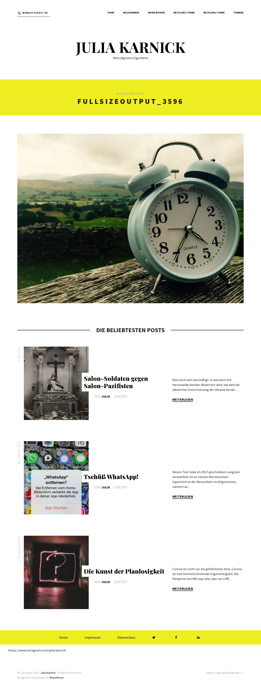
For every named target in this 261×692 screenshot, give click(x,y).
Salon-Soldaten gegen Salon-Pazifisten (116, 382)
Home (111, 12)
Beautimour (57, 677)
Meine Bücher (156, 12)
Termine (238, 12)
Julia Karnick (130, 46)
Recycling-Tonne (184, 12)
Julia (105, 396)
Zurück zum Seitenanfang (225, 673)
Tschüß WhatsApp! (111, 477)
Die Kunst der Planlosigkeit (124, 571)
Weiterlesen (182, 399)
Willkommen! (131, 12)
